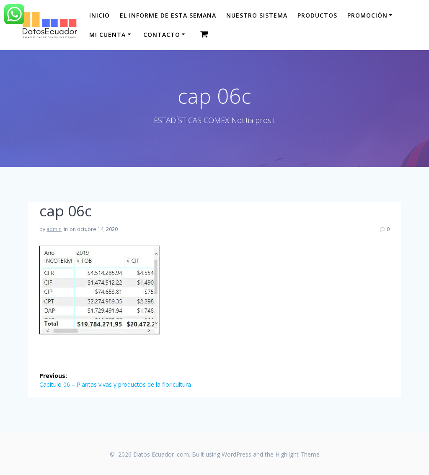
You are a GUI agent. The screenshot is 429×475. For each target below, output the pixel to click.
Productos (317, 15)
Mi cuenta (107, 35)
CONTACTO (161, 35)
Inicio (99, 15)
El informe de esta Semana (168, 15)
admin (54, 229)
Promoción (367, 15)
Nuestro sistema (256, 15)
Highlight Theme (297, 454)
